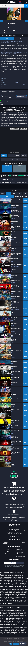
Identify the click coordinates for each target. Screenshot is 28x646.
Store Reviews (20, 553)
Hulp (22, 643)
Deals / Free (20, 552)
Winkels (5, 543)
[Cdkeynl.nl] (11, 2)
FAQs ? (14, 535)
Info (7, 38)
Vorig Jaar (11, 155)
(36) (18, 176)
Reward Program (20, 549)
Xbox (8, 551)
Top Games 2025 (20, 555)
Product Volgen (14, 159)
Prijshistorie (12, 91)
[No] (26, 641)
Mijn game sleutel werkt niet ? (14, 532)
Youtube (23, 542)
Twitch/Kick (5, 542)
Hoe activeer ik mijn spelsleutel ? (14, 533)
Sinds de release (4, 156)
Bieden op (4, 91)
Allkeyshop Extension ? (14, 536)
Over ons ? (14, 528)
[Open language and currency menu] (20, 2)
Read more (16, 643)
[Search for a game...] (14, 6)
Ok (10, 643)
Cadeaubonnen (20, 551)
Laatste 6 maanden (17, 156)
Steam (16, 82)
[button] (25, 2)
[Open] (2, 2)
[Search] (26, 6)
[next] (26, 21)
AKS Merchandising (20, 556)
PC (8, 549)
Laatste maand (24, 156)
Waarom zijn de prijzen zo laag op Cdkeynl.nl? (14, 530)
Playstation (8, 553)
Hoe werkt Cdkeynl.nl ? (14, 529)
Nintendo (8, 556)
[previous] (1, 21)
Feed (21, 38)
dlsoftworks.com (18, 77)
